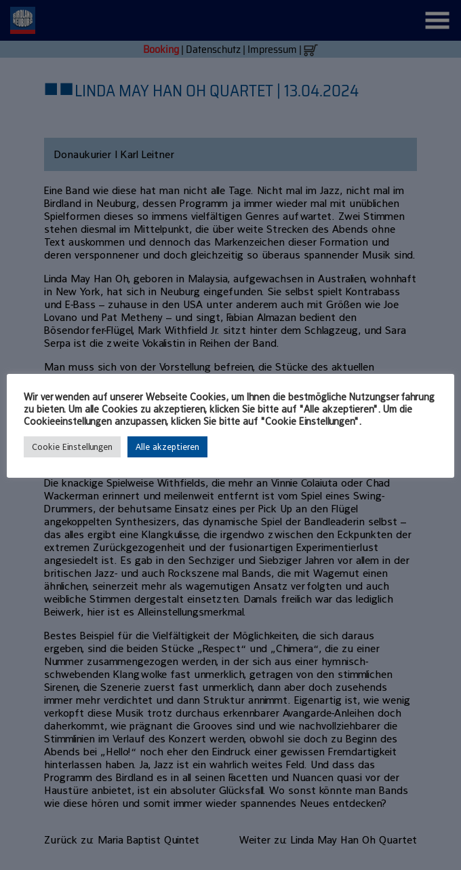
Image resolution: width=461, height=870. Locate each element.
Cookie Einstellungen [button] (72, 447)
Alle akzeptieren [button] (167, 447)
